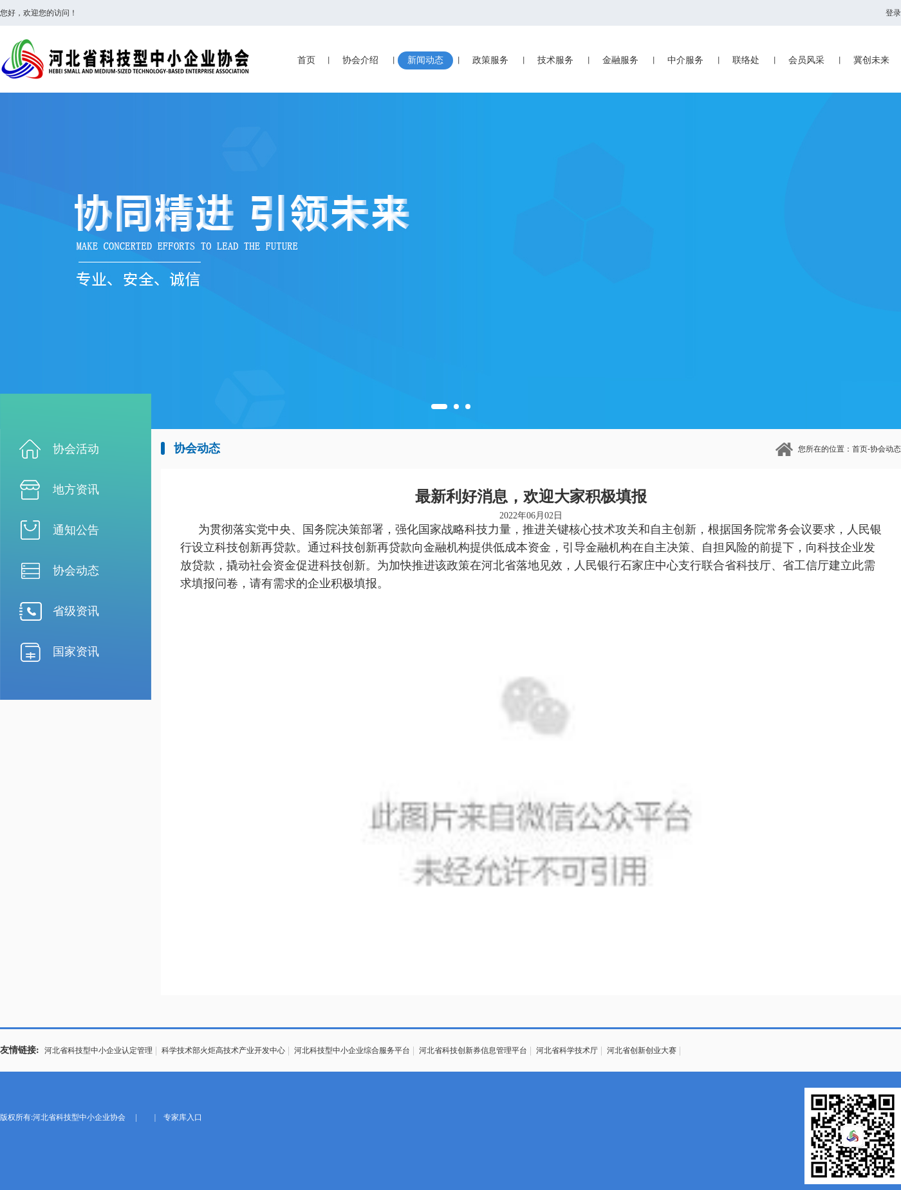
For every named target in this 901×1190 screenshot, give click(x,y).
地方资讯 (76, 489)
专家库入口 (182, 1117)
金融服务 (620, 60)
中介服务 (685, 60)
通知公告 (76, 530)
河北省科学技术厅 (567, 1051)
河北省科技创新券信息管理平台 (473, 1051)
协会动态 (76, 570)
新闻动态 (425, 60)
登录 (893, 12)
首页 (306, 60)
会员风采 (806, 60)
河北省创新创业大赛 (641, 1051)
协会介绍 (360, 60)
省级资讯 (76, 611)
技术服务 (555, 60)
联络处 (745, 60)
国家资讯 (76, 651)
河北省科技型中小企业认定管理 (98, 1051)
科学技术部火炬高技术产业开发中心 (223, 1051)
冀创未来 (871, 60)
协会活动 (76, 449)
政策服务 (490, 60)
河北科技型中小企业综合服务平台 (352, 1051)
